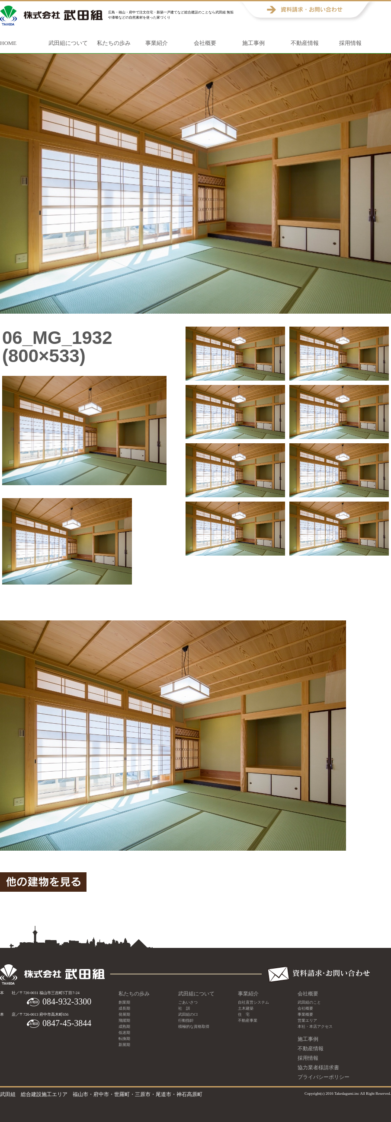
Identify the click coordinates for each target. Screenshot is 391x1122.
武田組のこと (309, 1002)
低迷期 (124, 1032)
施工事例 (253, 43)
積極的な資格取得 (193, 1026)
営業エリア (307, 1020)
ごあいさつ (188, 1002)
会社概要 (205, 43)
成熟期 (124, 1026)
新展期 (124, 1045)
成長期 (124, 1008)
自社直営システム (253, 1002)
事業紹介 (156, 43)
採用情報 (350, 43)
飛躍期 (124, 1020)
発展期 (124, 1014)
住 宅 (244, 1014)
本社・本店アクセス (315, 1026)
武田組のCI (188, 1014)
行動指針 (186, 1020)
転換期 (124, 1038)
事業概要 (305, 1014)
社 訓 (184, 1008)
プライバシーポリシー (323, 1077)
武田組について (68, 43)
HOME (8, 43)
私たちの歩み (114, 43)
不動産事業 (247, 1020)
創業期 (124, 1002)
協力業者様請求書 (318, 1068)
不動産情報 (305, 43)
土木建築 (245, 1008)
